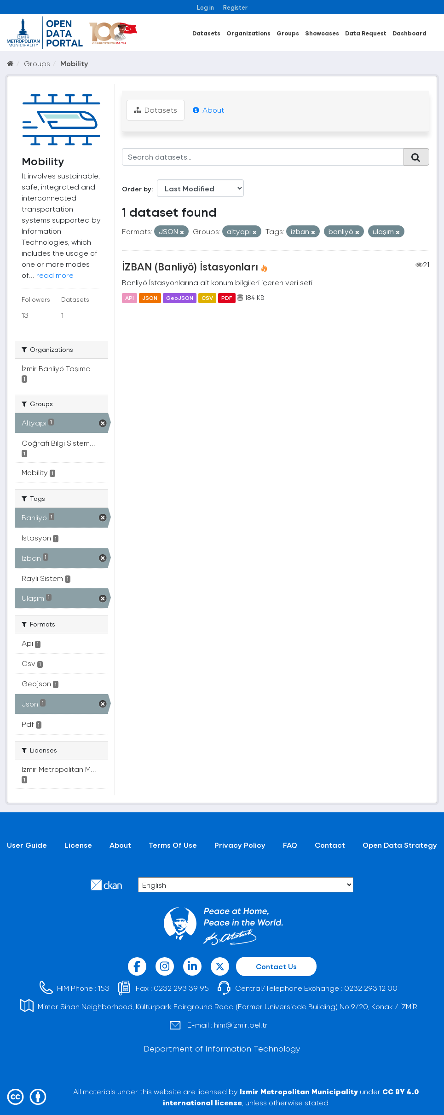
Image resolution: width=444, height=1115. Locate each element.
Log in (205, 7)
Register (235, 7)
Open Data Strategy (400, 845)
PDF (226, 297)
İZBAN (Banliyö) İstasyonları (190, 266)
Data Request (365, 33)
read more (55, 275)
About (208, 110)
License (78, 845)
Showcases (322, 33)
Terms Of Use (173, 845)
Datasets (206, 33)
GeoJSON (179, 297)
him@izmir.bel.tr (241, 1024)
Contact (330, 845)
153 (104, 988)
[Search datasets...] (263, 157)
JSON (149, 297)
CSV (207, 297)
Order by (136, 188)
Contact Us (276, 966)
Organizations (248, 33)
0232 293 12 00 (371, 988)
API (129, 297)
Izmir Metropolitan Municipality (299, 1091)
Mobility (74, 63)
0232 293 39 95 (181, 988)
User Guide (27, 845)
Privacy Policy (239, 845)
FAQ (290, 845)
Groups (288, 33)
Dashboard (409, 33)
